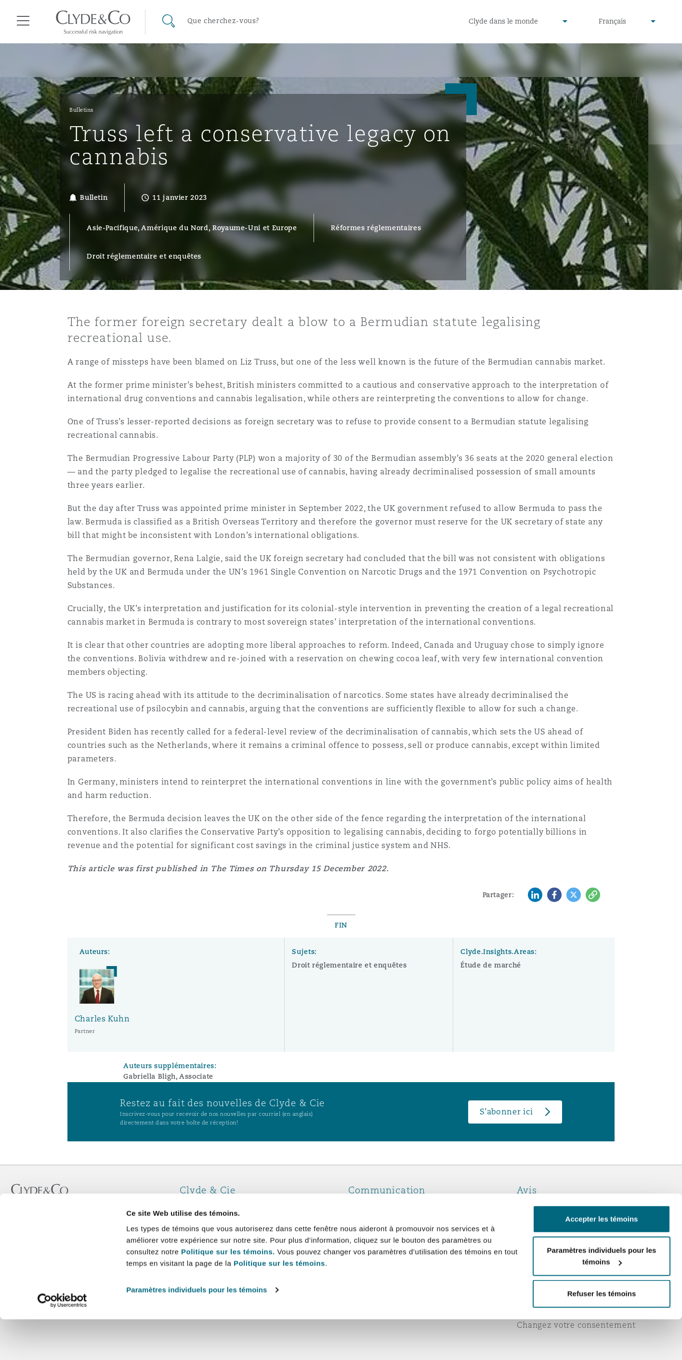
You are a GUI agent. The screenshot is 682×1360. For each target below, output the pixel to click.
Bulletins (81, 109)
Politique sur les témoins (279, 1304)
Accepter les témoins (601, 1259)
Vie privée (537, 1224)
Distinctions (204, 1224)
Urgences (379, 1207)
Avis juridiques (548, 1207)
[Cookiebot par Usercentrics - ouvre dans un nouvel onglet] (62, 1341)
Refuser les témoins (601, 1334)
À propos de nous (215, 1207)
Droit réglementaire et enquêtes (349, 965)
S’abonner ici (506, 1112)
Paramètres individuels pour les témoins (196, 1330)
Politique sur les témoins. (228, 1292)
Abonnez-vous (377, 1224)
